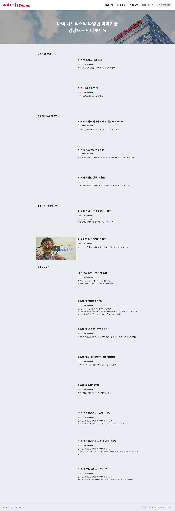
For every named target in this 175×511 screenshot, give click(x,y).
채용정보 (134, 5)
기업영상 (121, 5)
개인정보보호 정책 (8, 507)
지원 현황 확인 (164, 5)
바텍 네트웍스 (16, 5)
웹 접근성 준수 (19, 507)
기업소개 (109, 5)
